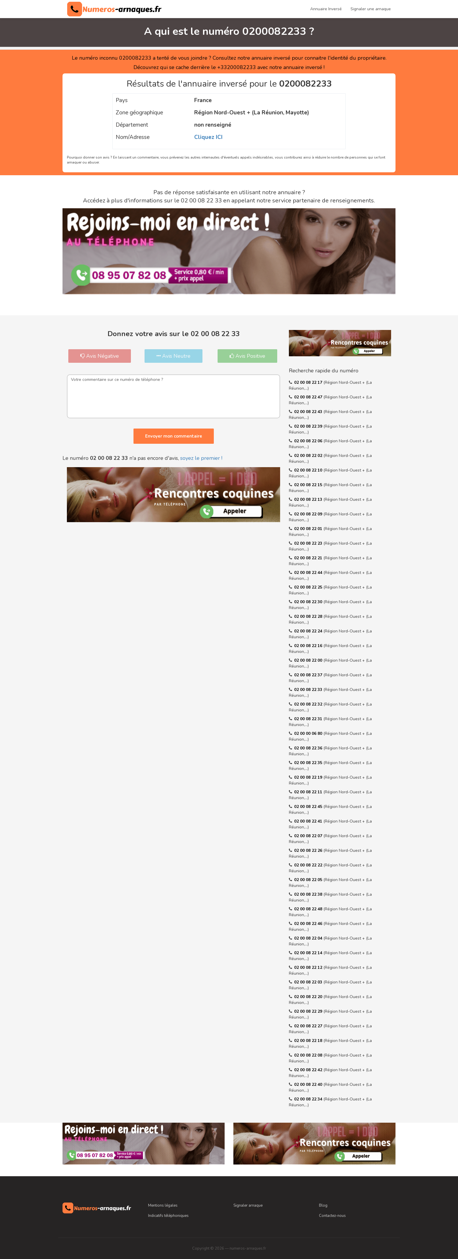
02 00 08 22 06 (308, 441)
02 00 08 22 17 (308, 382)
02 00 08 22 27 (308, 1026)
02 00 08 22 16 (308, 646)
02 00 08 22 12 (308, 967)
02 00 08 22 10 (308, 470)
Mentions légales (163, 1205)
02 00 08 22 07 (308, 836)
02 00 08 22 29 (308, 1011)
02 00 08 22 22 (308, 865)
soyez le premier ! (201, 458)
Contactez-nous (332, 1215)
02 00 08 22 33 (308, 689)
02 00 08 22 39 (308, 426)
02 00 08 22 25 (308, 587)
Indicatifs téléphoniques (168, 1215)
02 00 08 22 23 (308, 543)
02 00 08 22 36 (308, 748)
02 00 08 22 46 (308, 923)
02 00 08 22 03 (308, 982)
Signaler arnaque (248, 1205)
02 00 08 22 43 (308, 411)
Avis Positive (247, 356)
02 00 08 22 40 (308, 1084)
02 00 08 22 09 (308, 514)
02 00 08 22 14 (308, 953)
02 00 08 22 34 (308, 1099)
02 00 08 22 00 (308, 660)
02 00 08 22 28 (308, 616)
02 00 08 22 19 (308, 777)
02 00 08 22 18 (308, 1040)
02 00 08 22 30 (308, 602)
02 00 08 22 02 (308, 455)
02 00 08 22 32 (308, 704)
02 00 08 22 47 (308, 397)
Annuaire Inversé (326, 9)
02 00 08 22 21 (308, 558)
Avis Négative (99, 356)
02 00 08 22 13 (308, 499)
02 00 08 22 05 (308, 880)
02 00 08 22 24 (308, 631)
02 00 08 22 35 (308, 763)
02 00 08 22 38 (308, 894)
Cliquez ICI (208, 137)
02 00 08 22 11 (308, 792)
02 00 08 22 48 (308, 909)
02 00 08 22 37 (308, 675)
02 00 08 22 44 (308, 572)
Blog (323, 1205)
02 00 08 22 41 (308, 821)
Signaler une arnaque (371, 9)
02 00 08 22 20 (308, 997)
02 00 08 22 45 (308, 806)
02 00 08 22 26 (308, 850)
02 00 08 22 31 (308, 719)
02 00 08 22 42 (308, 1070)
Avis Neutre (173, 356)
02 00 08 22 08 (308, 1055)
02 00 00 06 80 (308, 733)
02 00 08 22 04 (308, 938)
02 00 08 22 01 (308, 529)
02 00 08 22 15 (308, 485)
